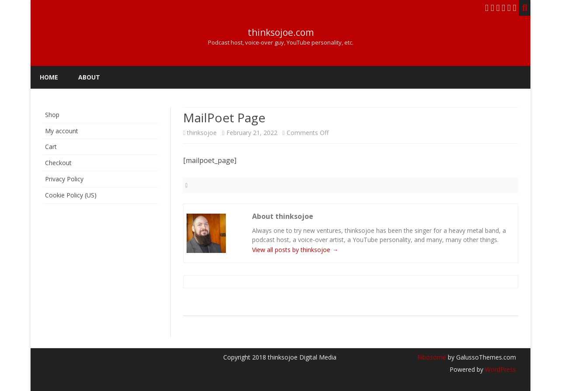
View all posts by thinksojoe (295, 250)
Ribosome (431, 357)
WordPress (499, 369)
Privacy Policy (64, 179)
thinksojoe (202, 132)
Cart (51, 146)
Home (49, 77)
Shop (52, 115)
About (89, 77)
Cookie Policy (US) (71, 195)
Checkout (58, 163)
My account (61, 131)
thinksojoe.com (281, 32)
